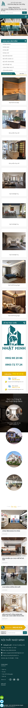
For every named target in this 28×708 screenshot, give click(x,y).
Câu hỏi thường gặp (7, 674)
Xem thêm (22, 73)
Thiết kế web (8, 706)
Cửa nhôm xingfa (8, 70)
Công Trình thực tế (8, 67)
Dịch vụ (4, 669)
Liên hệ (4, 676)
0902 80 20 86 (16, 7)
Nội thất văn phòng (8, 61)
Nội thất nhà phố (7, 55)
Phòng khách (7, 44)
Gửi (25, 632)
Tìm (24, 12)
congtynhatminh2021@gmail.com (14, 382)
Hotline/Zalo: (14, 374)
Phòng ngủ (6, 47)
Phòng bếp (6, 50)
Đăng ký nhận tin (3, 632)
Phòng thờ (6, 53)
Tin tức (4, 671)
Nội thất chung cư (8, 58)
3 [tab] (15, 34)
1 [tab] (12, 34)
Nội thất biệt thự (7, 64)
